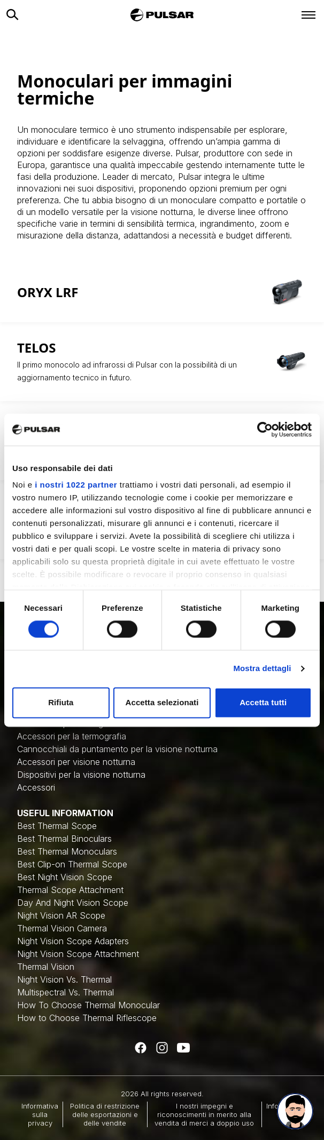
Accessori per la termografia (71, 736)
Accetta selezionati (162, 702)
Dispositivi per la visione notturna (81, 774)
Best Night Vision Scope (64, 877)
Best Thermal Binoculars (64, 838)
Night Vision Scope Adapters (73, 941)
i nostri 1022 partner (76, 484)
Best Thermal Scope (57, 825)
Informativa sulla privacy (39, 1115)
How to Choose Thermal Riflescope (87, 1018)
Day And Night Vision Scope (72, 902)
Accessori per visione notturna (76, 761)
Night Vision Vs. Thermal (64, 979)
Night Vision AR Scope (61, 915)
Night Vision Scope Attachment (78, 953)
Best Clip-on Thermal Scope (72, 864)
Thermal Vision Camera (62, 928)
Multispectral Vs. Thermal (65, 992)
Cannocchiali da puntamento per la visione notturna (117, 749)
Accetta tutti (263, 702)
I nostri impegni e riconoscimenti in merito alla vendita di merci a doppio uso (204, 1115)
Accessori (36, 787)
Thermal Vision (45, 966)
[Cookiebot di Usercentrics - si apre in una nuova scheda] (265, 429)
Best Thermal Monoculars (67, 851)
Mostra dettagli (262, 668)
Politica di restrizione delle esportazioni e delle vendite (105, 1115)
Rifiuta (60, 702)
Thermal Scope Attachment (70, 889)
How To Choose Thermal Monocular (88, 1005)
